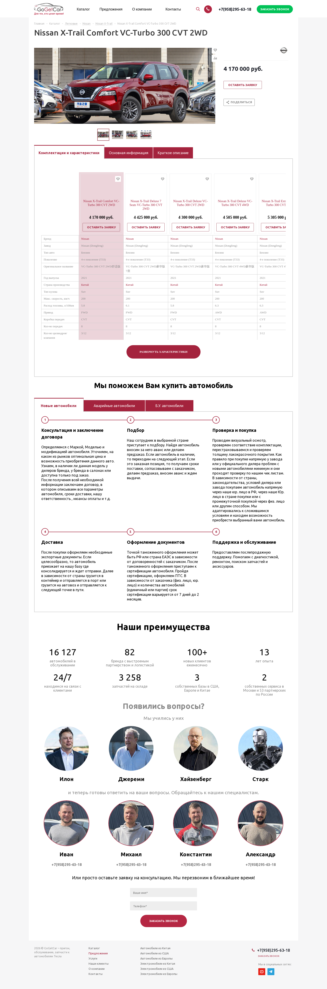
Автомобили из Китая (155, 948)
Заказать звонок (268, 956)
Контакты (96, 973)
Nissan (85, 238)
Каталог (94, 948)
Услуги (93, 958)
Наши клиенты (99, 963)
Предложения (98, 953)
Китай (85, 284)
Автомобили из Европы (156, 958)
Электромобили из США (157, 968)
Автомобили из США (154, 953)
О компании (97, 968)
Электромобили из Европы (158, 973)
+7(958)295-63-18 (235, 9)
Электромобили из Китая (157, 963)
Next (157, 135)
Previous (92, 135)
